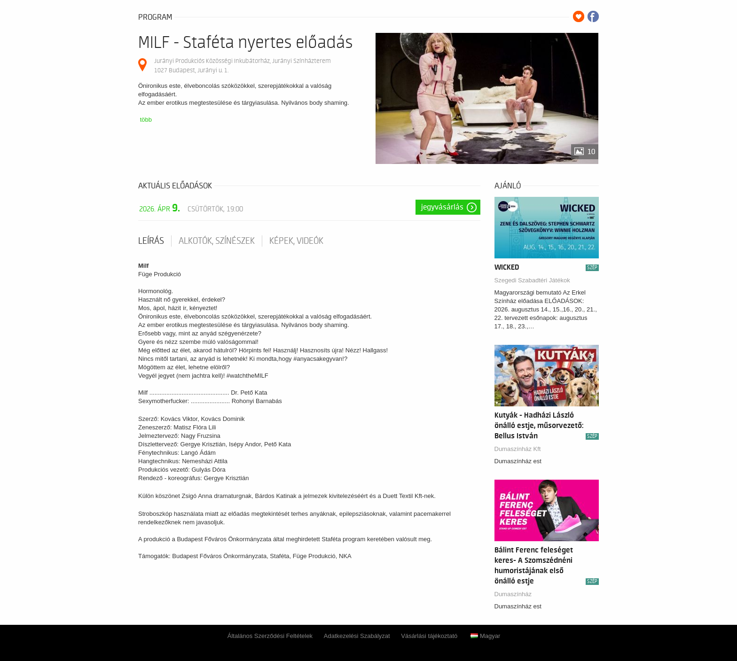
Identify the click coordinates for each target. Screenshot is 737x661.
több (146, 119)
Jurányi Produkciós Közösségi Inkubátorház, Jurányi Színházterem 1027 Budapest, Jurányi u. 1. (242, 65)
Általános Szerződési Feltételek (270, 635)
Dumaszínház (513, 594)
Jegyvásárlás (442, 207)
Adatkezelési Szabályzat (357, 635)
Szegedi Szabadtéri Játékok (532, 280)
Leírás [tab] (151, 241)
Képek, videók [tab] (296, 241)
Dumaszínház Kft (517, 448)
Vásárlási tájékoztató (429, 635)
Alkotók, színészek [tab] (217, 241)
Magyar (485, 635)
